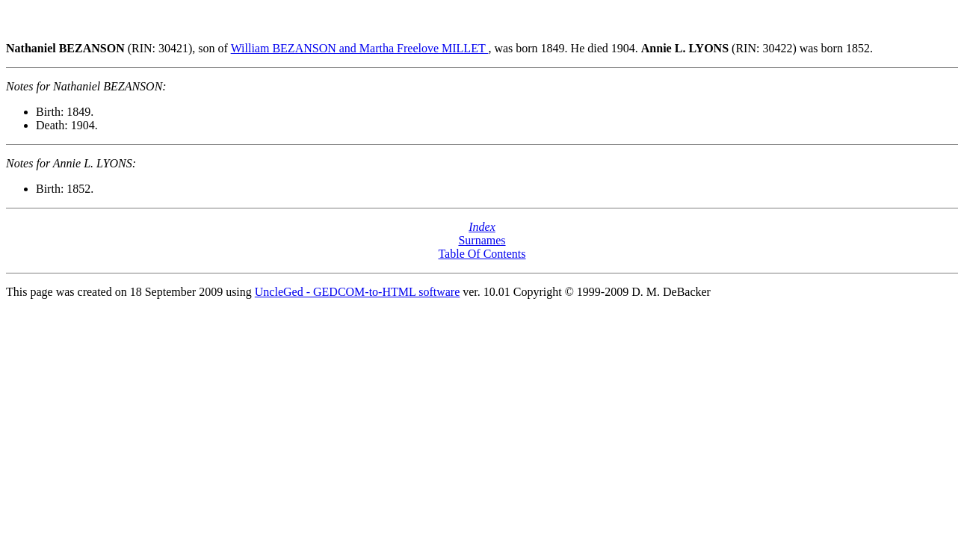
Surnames (481, 240)
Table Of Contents (481, 253)
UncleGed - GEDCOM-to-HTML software (357, 291)
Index (482, 226)
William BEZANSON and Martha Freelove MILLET (360, 48)
